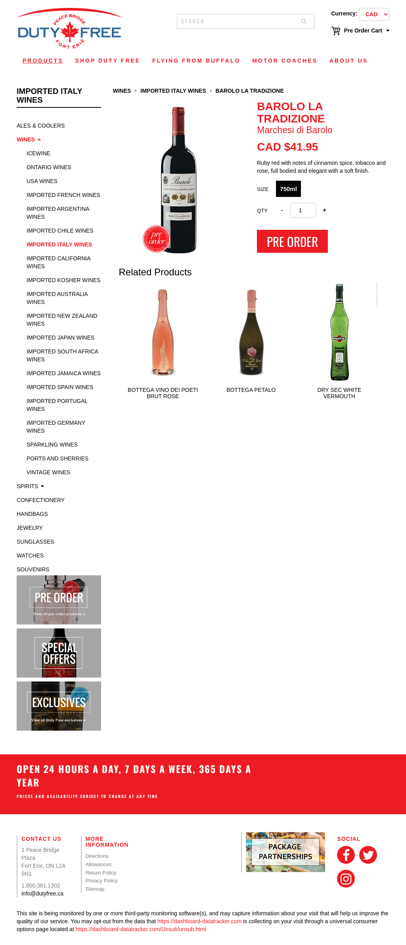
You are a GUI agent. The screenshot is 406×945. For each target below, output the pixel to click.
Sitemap (95, 889)
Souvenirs (33, 569)
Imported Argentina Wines (58, 213)
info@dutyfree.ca (42, 893)
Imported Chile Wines (60, 230)
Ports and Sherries (57, 458)
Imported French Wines (63, 195)
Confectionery (41, 500)
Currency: (344, 13)
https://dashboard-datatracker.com (199, 921)
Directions (97, 856)
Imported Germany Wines (56, 427)
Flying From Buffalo (196, 60)
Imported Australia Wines (57, 298)
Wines (26, 139)
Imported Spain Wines (60, 387)
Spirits (27, 486)
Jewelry (30, 528)
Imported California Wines (58, 262)
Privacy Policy (102, 881)
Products (43, 60)
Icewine (38, 153)
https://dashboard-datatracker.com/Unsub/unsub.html (141, 929)
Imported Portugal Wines (57, 405)
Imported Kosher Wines (63, 280)
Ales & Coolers (41, 125)
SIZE (262, 189)
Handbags (32, 514)
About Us (348, 60)
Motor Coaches (285, 60)
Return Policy (101, 873)
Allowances (99, 864)
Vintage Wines (48, 472)
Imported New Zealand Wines (62, 320)
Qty (262, 211)
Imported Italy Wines (59, 244)
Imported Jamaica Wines (64, 373)
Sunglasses (35, 541)
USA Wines (42, 181)
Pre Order (292, 241)
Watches (30, 555)
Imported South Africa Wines (62, 355)
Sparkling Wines (52, 444)
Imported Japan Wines (60, 337)
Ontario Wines (49, 167)
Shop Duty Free (107, 60)
